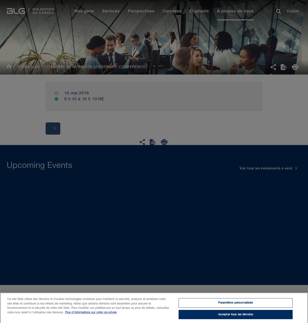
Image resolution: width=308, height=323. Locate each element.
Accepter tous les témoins (235, 316)
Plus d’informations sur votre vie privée (91, 314)
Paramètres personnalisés (235, 304)
